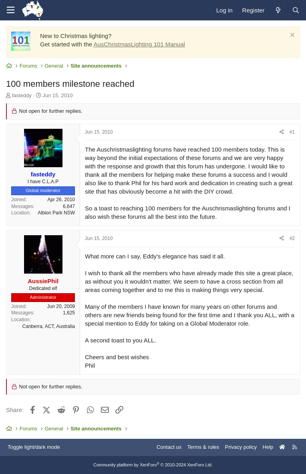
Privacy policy (241, 447)
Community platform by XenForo (153, 464)
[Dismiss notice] (291, 36)
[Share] (282, 132)
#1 (292, 132)
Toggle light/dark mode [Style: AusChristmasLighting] (34, 447)
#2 (292, 238)
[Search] (295, 10)
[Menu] (10, 10)
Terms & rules (203, 447)
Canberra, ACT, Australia (48, 326)
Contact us (169, 447)
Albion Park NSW (56, 213)
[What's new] (277, 10)
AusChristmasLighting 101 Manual (139, 44)
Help (268, 447)
